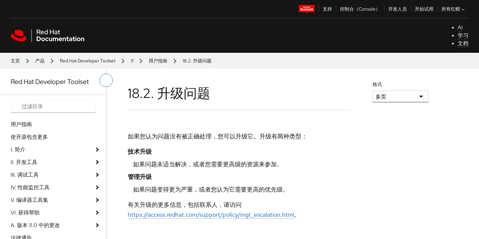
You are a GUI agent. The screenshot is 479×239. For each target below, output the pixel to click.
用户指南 (158, 61)
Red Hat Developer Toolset (87, 61)
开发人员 (397, 9)
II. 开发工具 (24, 162)
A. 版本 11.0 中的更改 (35, 225)
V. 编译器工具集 (29, 200)
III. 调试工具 (25, 174)
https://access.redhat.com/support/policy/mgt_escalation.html (211, 214)
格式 (377, 84)
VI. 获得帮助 (25, 212)
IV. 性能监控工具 (30, 187)
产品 (40, 61)
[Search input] (53, 106)
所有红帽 (453, 9)
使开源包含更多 (29, 136)
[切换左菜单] (106, 80)
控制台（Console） (360, 9)
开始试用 (424, 9)
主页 (15, 61)
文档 (463, 43)
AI (460, 27)
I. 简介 (18, 149)
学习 (463, 35)
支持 (327, 9)
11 (132, 61)
